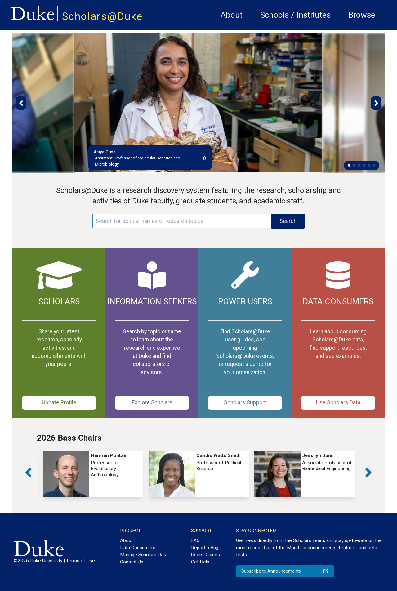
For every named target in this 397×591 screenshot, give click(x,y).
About (232, 15)
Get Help (200, 562)
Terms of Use (80, 560)
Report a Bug (204, 547)
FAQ (195, 540)
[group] (93, 474)
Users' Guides (205, 555)
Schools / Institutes (295, 15)
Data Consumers (137, 547)
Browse (361, 15)
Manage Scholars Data (143, 555)
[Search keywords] (181, 221)
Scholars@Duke (102, 16)
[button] (349, 165)
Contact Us (131, 562)
